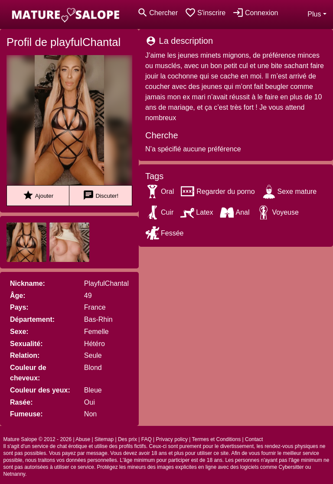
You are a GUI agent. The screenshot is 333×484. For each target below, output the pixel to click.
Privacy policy (172, 439)
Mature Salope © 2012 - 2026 (37, 439)
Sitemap (104, 439)
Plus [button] (314, 14)
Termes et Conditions (216, 439)
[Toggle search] (158, 13)
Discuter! (101, 195)
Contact (254, 439)
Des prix (127, 439)
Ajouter (38, 195)
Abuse (82, 439)
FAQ (146, 439)
